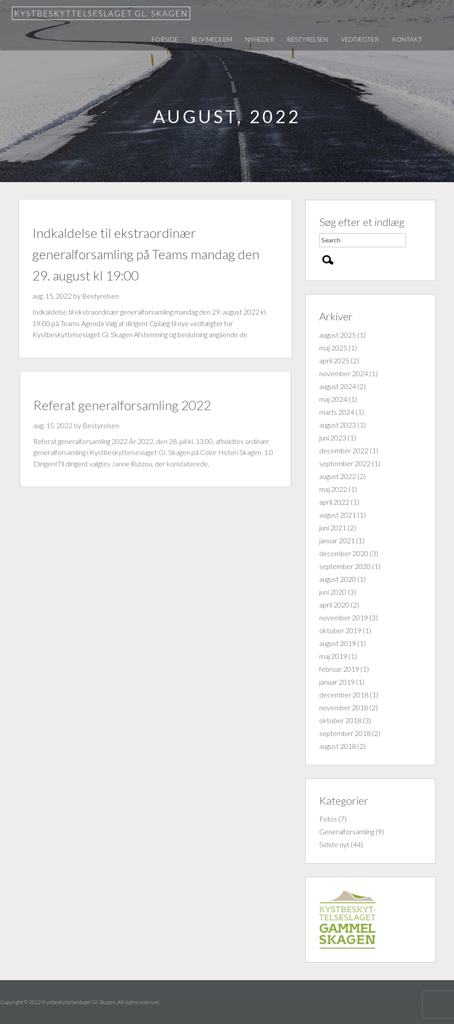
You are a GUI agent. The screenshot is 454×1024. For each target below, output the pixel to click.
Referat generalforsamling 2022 (123, 405)
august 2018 (337, 746)
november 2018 (343, 707)
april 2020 (334, 604)
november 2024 (343, 373)
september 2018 (345, 733)
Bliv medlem (212, 39)
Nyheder (259, 39)
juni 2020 (332, 592)
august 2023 (337, 425)
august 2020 (337, 579)
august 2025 (337, 335)
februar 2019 (339, 669)
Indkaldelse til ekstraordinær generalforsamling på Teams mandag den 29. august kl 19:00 (145, 254)
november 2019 (343, 617)
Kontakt (407, 39)
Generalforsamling (346, 831)
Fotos (328, 818)
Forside (165, 39)
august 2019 (337, 643)
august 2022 (337, 476)
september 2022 (345, 463)
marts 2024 (336, 412)
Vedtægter (360, 39)
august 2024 (337, 386)
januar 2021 (337, 540)
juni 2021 (332, 527)
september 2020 (345, 566)
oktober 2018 (340, 720)
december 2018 (343, 694)
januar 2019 (337, 681)
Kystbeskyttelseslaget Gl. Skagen (101, 13)
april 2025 (334, 360)
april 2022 (334, 502)
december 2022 (343, 450)
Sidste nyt (334, 844)
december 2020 (343, 553)
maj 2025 (333, 347)
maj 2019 (333, 656)
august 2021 (337, 514)
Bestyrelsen (307, 39)
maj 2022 (333, 489)
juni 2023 (332, 437)
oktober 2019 (340, 630)
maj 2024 (333, 399)
